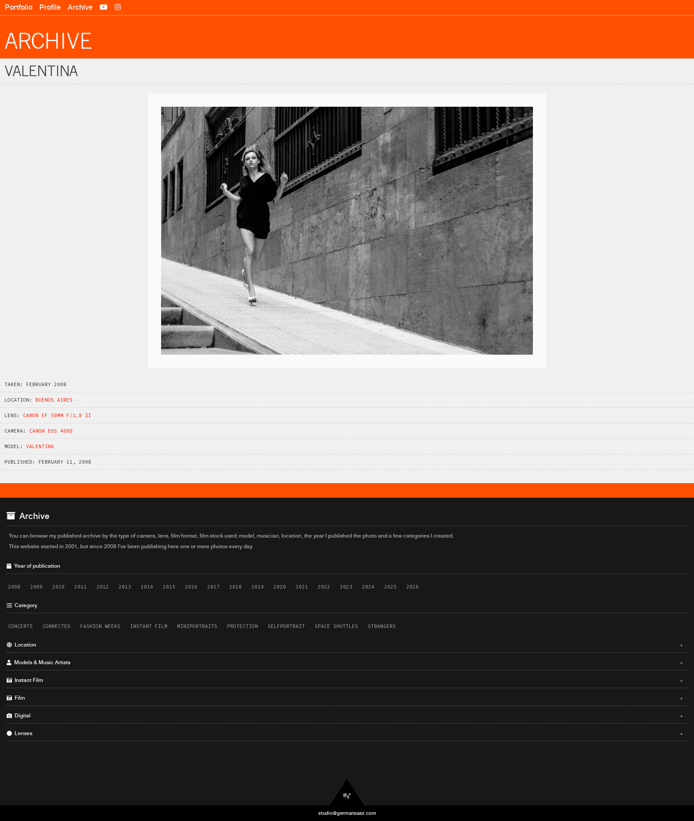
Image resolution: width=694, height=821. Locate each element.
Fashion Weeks (100, 626)
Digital (345, 716)
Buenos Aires (54, 400)
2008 (14, 587)
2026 (412, 587)
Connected (56, 626)
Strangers (382, 626)
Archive (80, 7)
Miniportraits (197, 626)
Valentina (40, 446)
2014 (147, 587)
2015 (169, 587)
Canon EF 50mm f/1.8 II (57, 415)
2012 (102, 587)
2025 (390, 587)
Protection (242, 626)
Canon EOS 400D (51, 431)
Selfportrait (286, 626)
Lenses (345, 733)
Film (345, 698)
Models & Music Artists (345, 662)
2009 (36, 587)
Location (345, 645)
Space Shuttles (336, 626)
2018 (235, 587)
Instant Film (148, 626)
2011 (80, 587)
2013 (125, 587)
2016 (191, 587)
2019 (257, 587)
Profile (50, 7)
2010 (58, 587)
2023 (346, 587)
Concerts (20, 626)
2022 (324, 587)
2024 (368, 587)
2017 (213, 587)
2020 (280, 587)
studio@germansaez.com (347, 813)
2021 (302, 587)
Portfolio (18, 7)
